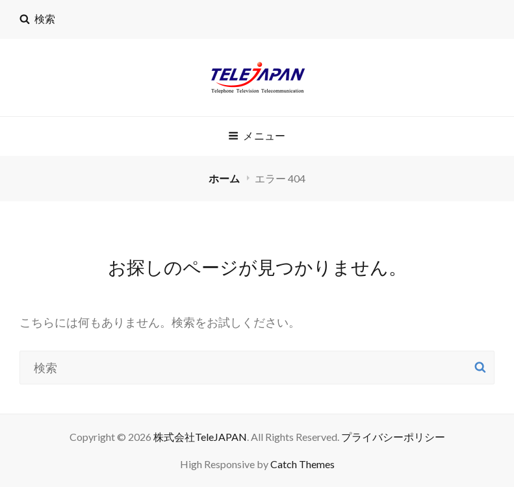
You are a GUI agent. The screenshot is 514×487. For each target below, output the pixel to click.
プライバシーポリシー (393, 437)
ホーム (225, 178)
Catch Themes (302, 464)
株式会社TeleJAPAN (200, 437)
